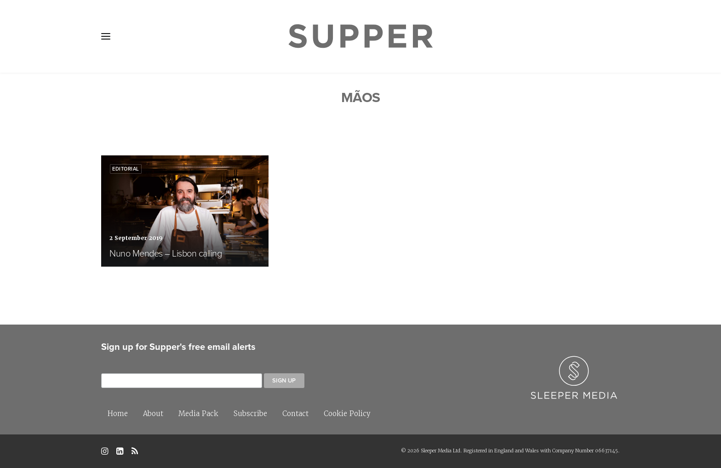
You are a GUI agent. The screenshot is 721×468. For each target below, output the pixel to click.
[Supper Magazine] (360, 36)
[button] (106, 36)
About (153, 413)
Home (118, 413)
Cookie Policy (347, 413)
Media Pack (198, 413)
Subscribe (250, 413)
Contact (295, 413)
